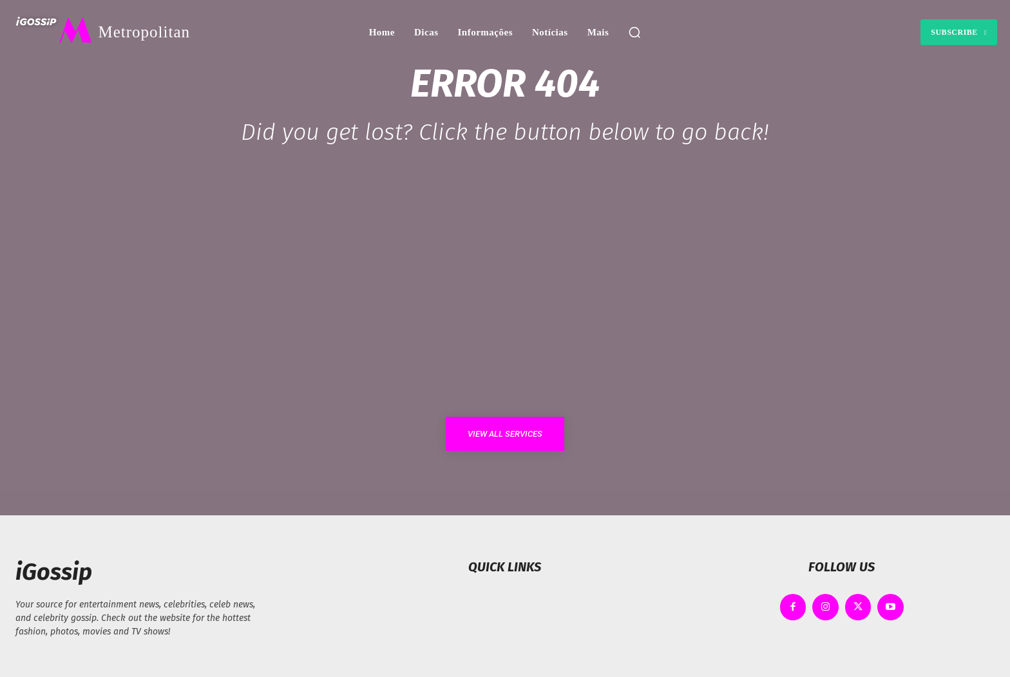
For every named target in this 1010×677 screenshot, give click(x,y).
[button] (634, 32)
